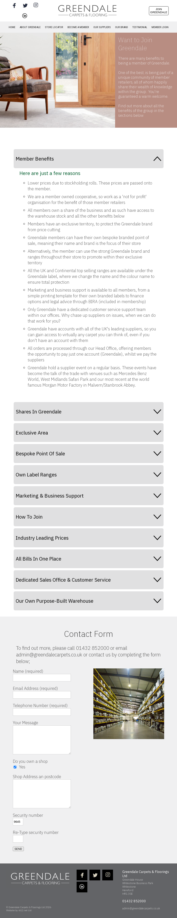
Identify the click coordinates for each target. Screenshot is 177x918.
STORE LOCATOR (54, 27)
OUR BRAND (121, 27)
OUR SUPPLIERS (102, 27)
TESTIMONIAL (139, 27)
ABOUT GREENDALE (30, 27)
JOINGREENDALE (158, 11)
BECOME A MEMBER (78, 27)
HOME (12, 27)
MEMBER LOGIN (160, 27)
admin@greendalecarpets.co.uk (141, 908)
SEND (18, 848)
